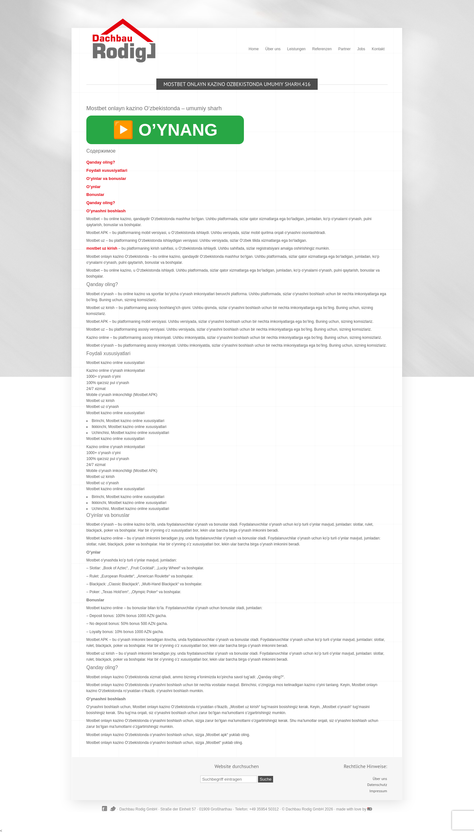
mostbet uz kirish (101, 248)
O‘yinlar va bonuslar (106, 178)
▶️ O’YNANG (165, 129)
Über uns (273, 49)
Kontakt (378, 49)
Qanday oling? (100, 162)
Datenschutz (377, 784)
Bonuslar (95, 194)
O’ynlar (93, 186)
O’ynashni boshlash (106, 210)
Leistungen (296, 49)
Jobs (361, 49)
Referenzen (322, 49)
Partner (344, 49)
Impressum (378, 790)
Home (254, 49)
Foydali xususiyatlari (106, 170)
